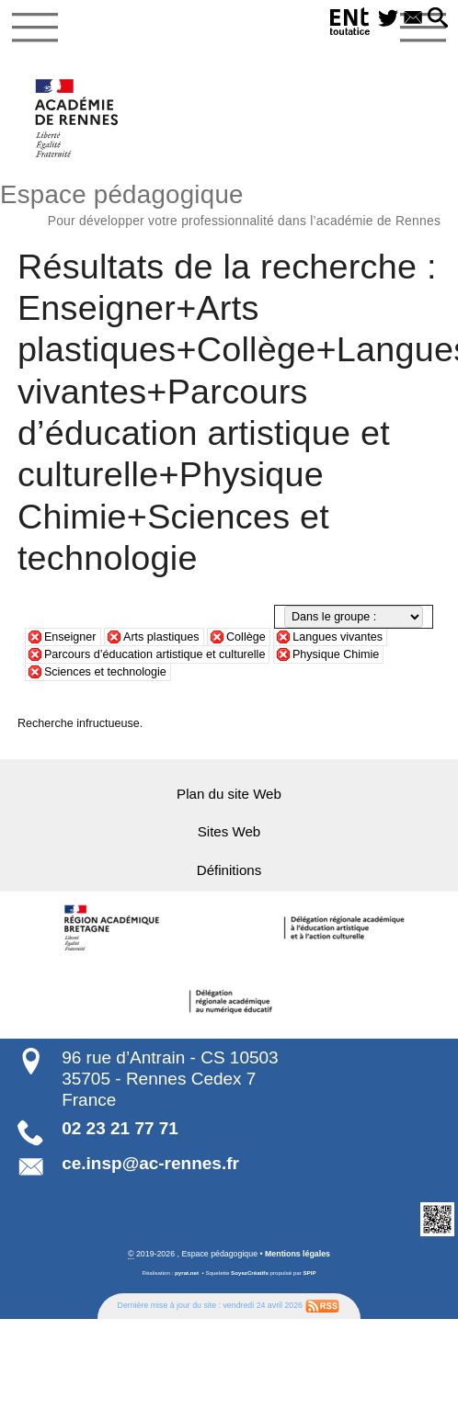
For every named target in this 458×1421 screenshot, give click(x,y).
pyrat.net (187, 1271)
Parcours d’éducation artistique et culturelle (155, 654)
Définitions (229, 869)
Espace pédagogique (229, 202)
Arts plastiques (161, 637)
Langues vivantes (337, 637)
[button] (438, 19)
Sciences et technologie (105, 671)
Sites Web (229, 831)
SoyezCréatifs (250, 1271)
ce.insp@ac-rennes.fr (150, 1163)
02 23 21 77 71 (120, 1127)
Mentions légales (297, 1252)
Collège (246, 637)
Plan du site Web (229, 793)
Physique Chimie (335, 654)
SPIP (309, 1271)
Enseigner (70, 637)
